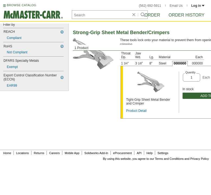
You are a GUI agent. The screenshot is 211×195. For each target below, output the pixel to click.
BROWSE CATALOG (21, 5)
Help (150, 153)
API (139, 153)
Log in (197, 6)
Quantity (191, 72)
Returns (39, 153)
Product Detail (136, 111)
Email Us (176, 6)
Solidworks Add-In (96, 153)
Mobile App (72, 153)
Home (7, 153)
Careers (54, 153)
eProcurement (122, 153)
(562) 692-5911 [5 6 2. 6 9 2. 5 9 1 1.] (150, 6)
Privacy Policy (199, 158)
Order (152, 15)
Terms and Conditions (169, 158)
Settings (162, 153)
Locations (22, 153)
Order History (186, 15)
